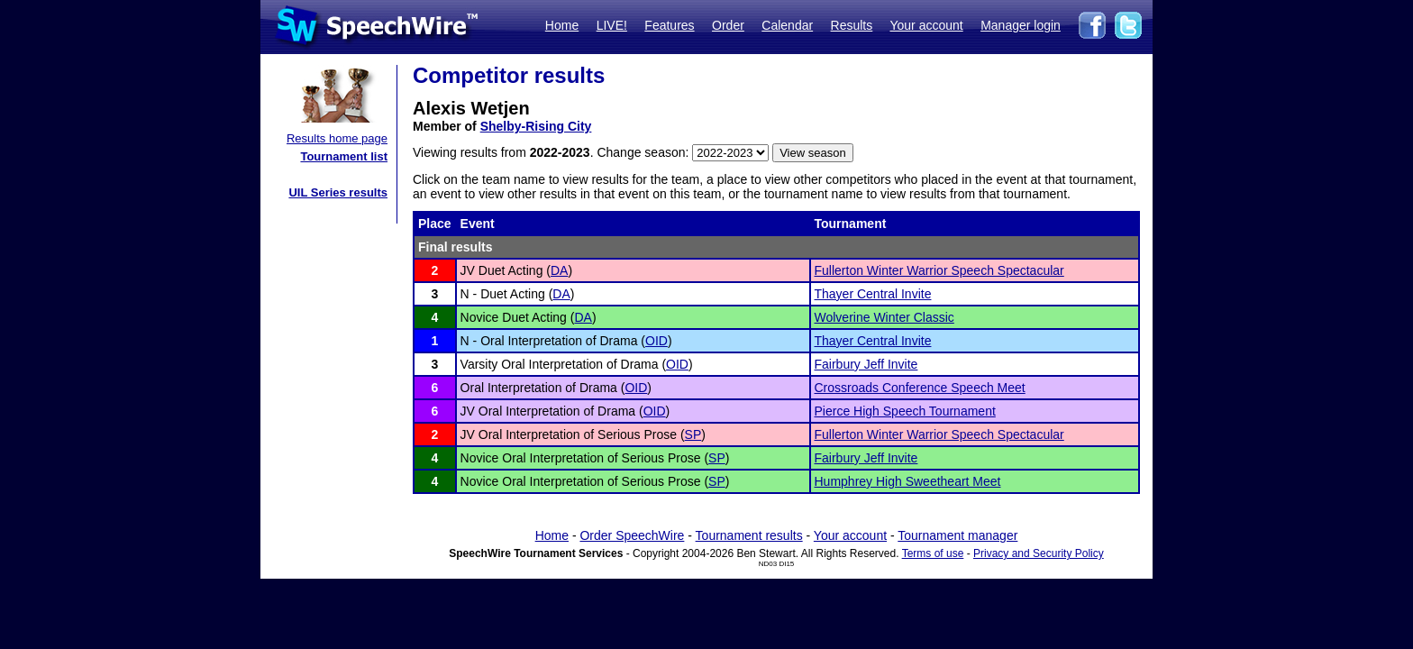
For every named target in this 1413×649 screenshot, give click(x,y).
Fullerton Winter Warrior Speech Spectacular (939, 270)
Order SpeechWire (631, 535)
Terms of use (933, 553)
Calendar (787, 25)
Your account (925, 25)
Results (852, 25)
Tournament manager (957, 535)
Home (562, 25)
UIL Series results (337, 192)
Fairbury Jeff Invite (866, 364)
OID (656, 341)
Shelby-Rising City (536, 126)
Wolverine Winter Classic (884, 317)
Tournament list (343, 156)
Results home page (337, 138)
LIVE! (612, 25)
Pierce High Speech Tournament (905, 411)
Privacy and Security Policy (1038, 553)
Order (728, 25)
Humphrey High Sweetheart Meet (908, 481)
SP (693, 434)
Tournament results (749, 535)
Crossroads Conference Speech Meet (920, 387)
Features (669, 25)
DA (559, 270)
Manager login (1020, 25)
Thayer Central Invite (873, 294)
